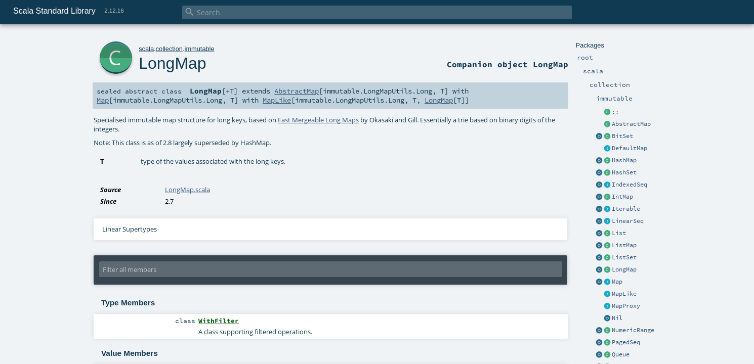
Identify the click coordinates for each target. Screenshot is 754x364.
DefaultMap (629, 148)
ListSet (624, 257)
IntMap (622, 196)
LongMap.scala (187, 189)
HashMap (624, 160)
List (619, 233)
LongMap (624, 269)
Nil (617, 318)
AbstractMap (631, 123)
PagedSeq (626, 342)
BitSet (622, 136)
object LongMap (532, 64)
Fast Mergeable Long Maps (318, 119)
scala (146, 49)
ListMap (624, 245)
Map (617, 281)
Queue (621, 354)
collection (169, 49)
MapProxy (626, 305)
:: (615, 111)
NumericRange (633, 330)
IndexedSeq (629, 184)
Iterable (626, 208)
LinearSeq (628, 220)
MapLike (624, 293)
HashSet (624, 172)
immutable (200, 49)
